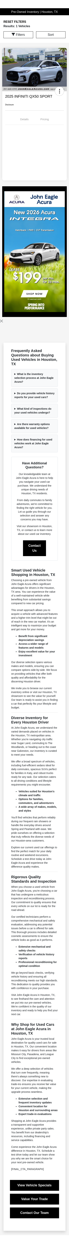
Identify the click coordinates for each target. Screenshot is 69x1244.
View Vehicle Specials (34, 1185)
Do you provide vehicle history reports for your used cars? (34, 395)
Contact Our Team (34, 1213)
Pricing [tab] (44, 119)
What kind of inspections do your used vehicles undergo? (33, 410)
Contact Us (34, 548)
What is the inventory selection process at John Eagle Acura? (34, 378)
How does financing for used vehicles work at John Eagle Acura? (33, 443)
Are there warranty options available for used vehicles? (32, 426)
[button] (59, 91)
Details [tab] (24, 119)
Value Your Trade (34, 1199)
